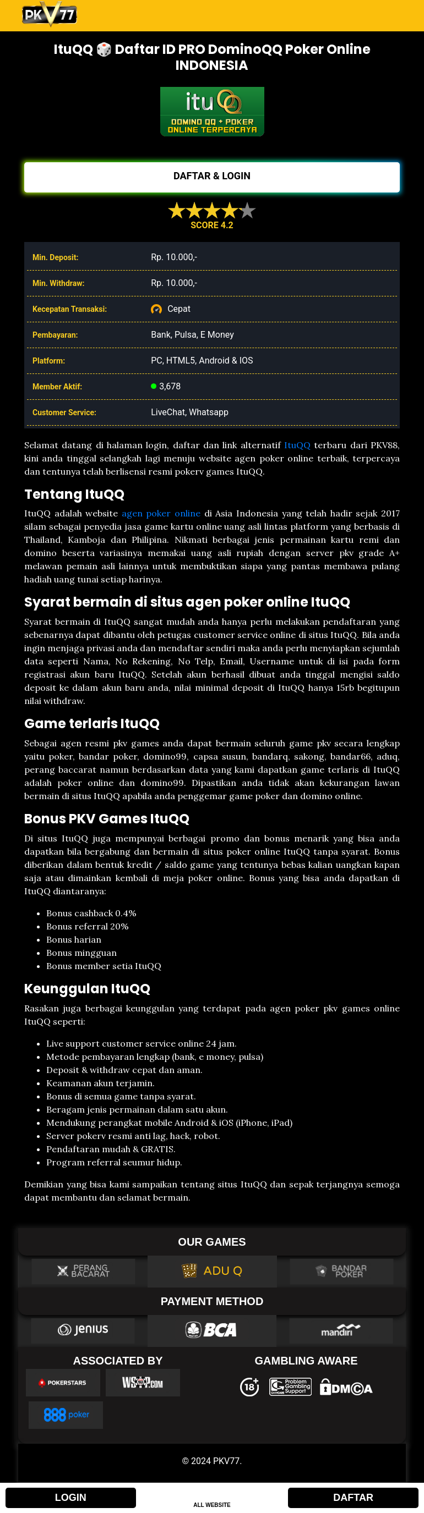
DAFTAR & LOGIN (212, 175)
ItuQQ (297, 444)
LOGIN (70, 1497)
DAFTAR (353, 1497)
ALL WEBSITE (212, 1505)
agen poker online (161, 513)
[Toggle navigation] (387, 14)
